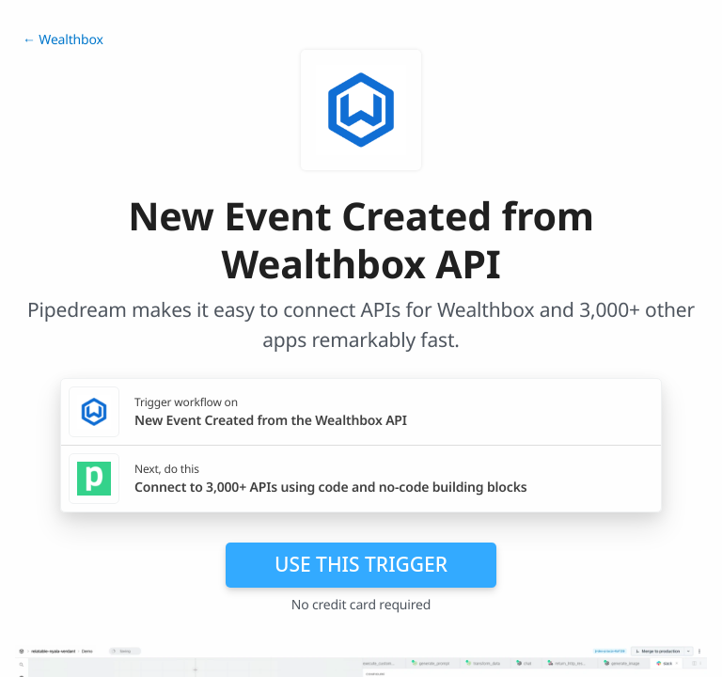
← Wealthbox (63, 40)
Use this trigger (361, 564)
